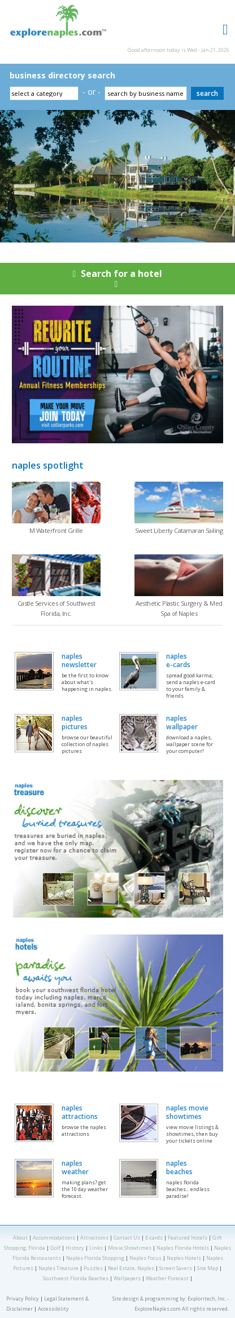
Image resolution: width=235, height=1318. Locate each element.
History (75, 1247)
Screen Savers (175, 1268)
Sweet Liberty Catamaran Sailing (179, 530)
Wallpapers (127, 1278)
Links (96, 1247)
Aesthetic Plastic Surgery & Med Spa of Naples (179, 608)
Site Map (207, 1268)
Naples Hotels (184, 1258)
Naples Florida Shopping (95, 1258)
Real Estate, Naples (131, 1268)
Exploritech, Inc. (207, 1298)
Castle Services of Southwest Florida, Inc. (56, 608)
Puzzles (93, 1268)
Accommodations (54, 1237)
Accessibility (53, 1308)
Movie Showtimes (129, 1247)
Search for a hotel (117, 280)
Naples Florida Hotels (182, 1247)
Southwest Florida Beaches (75, 1278)
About (20, 1237)
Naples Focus (145, 1258)
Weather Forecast (167, 1278)
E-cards (154, 1237)
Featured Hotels (187, 1237)
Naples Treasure (58, 1268)
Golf (55, 1247)
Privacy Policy (22, 1298)
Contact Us (127, 1237)
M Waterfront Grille (56, 530)
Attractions (94, 1237)
